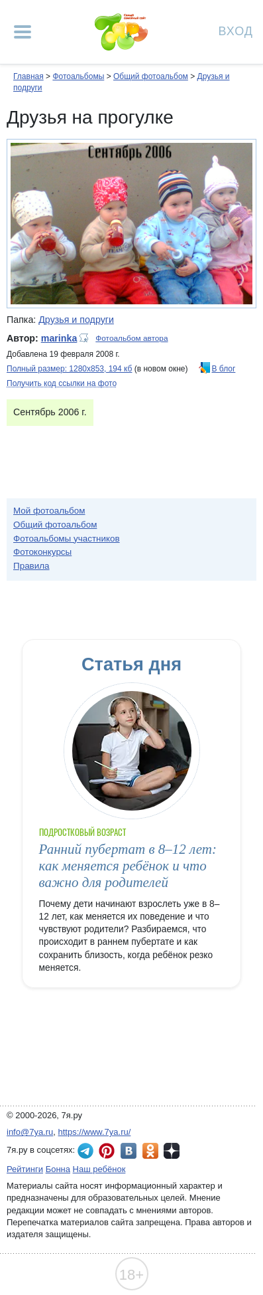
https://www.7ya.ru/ (94, 1132)
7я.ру (172, 1151)
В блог (224, 368)
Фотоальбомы (78, 76)
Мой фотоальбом (49, 511)
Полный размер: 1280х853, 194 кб (69, 368)
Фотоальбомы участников (66, 539)
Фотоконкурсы (42, 552)
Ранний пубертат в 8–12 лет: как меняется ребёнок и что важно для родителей (128, 866)
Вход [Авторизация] (236, 30)
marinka (59, 338)
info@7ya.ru (30, 1132)
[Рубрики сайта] (22, 32)
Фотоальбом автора (131, 338)
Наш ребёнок (99, 1169)
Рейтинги (25, 1169)
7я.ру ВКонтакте (128, 1151)
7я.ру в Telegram (85, 1151)
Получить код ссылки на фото (62, 383)
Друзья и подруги (76, 319)
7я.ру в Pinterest (107, 1151)
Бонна (58, 1169)
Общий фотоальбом (150, 76)
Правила (31, 566)
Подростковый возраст (83, 832)
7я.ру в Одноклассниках (150, 1151)
